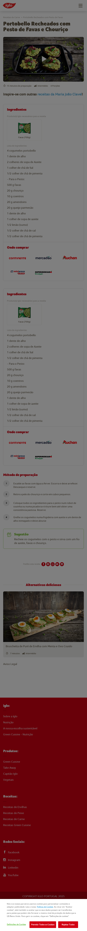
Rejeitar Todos (68, 924)
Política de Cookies (45, 907)
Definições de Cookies (16, 924)
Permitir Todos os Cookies (42, 924)
